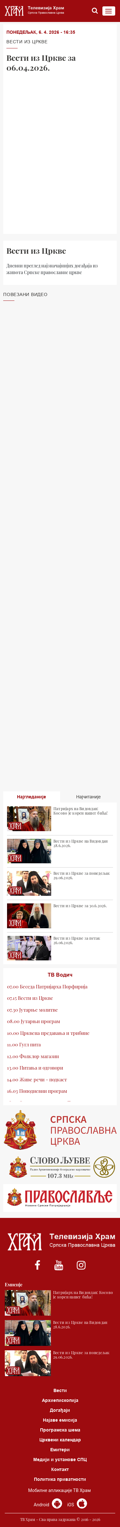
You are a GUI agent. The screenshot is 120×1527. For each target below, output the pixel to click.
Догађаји (60, 1410)
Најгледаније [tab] (31, 796)
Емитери (60, 1449)
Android (48, 1504)
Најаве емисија (60, 1420)
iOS (77, 1504)
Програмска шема (60, 1429)
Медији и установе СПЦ (60, 1459)
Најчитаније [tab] (88, 796)
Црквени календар (60, 1439)
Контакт (60, 1469)
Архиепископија (60, 1400)
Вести (60, 1390)
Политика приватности (60, 1479)
